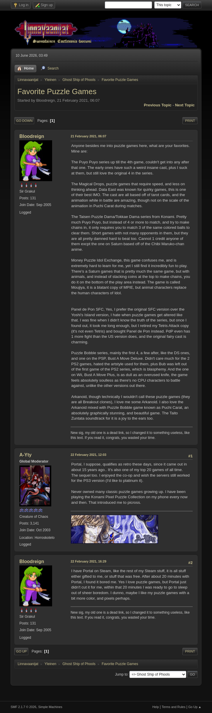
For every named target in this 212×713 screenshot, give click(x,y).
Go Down (24, 120)
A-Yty (25, 454)
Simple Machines (50, 707)
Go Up (21, 651)
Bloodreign (31, 136)
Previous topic (158, 105)
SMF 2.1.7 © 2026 (23, 707)
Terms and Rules (173, 707)
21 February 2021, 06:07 (88, 136)
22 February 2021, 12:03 (88, 454)
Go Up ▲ (194, 707)
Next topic (185, 105)
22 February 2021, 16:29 (88, 561)
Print (190, 120)
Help (155, 707)
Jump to (121, 674)
